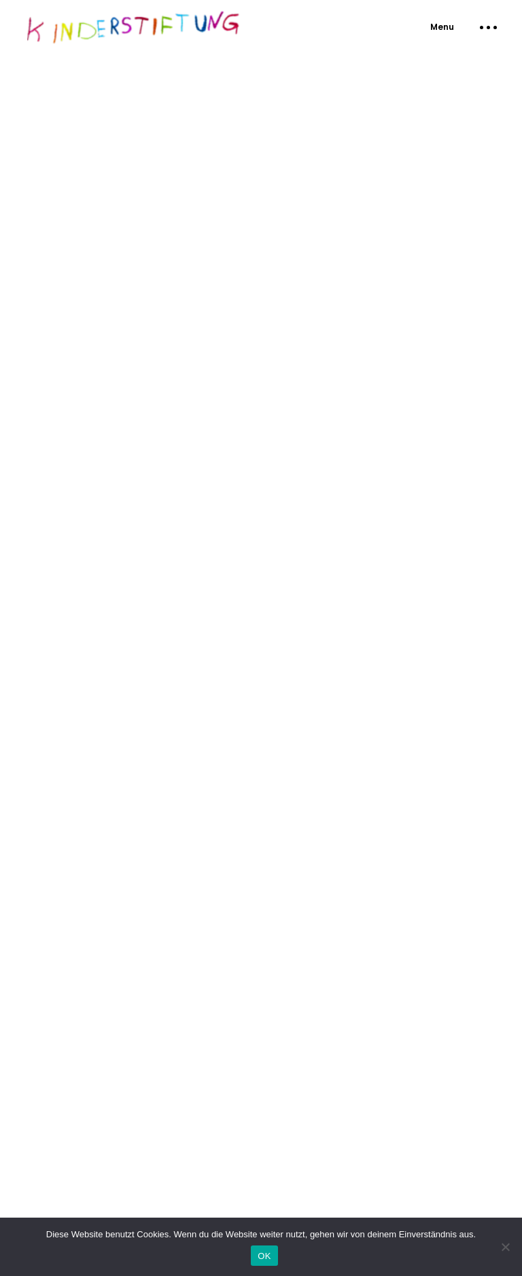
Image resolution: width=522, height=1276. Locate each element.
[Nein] (505, 1247)
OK (264, 1256)
